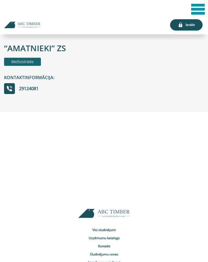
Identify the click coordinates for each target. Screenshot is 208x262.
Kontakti (104, 246)
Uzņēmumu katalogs (104, 238)
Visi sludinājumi (104, 230)
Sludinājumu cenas (104, 254)
